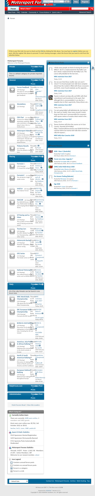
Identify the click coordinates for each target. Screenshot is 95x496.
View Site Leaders (33, 405)
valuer (37, 455)
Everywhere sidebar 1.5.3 (69, 195)
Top (88, 481)
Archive (73, 481)
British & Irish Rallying (25, 323)
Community (32, 12)
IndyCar (20, 189)
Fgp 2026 (57, 184)
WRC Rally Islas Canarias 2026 (64, 135)
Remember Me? (50, 5)
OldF (26, 428)
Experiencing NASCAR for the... (39, 202)
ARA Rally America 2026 (38, 344)
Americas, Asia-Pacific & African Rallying (25, 343)
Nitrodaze (63, 179)
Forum (13, 9)
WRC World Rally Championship (23, 298)
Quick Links (56, 12)
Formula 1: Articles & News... (38, 166)
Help (76, 2)
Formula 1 (20, 164)
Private (12, 67)
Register (85, 2)
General (12, 80)
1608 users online (31, 418)
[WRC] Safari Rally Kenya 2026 (64, 167)
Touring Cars (21, 229)
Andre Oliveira (64, 169)
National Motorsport (24, 270)
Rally (11, 284)
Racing (12, 157)
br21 (18, 428)
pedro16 (32, 428)
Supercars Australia (38, 230)
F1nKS (62, 154)
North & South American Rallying (23, 356)
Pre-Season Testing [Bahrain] (63, 176)
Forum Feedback (23, 87)
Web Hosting (81, 481)
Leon (22, 428)
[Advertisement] (49, 34)
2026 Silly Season (38, 190)
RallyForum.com (15, 386)
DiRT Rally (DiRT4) (38, 105)
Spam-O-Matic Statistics (20, 432)
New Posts (11, 12)
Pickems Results (23, 146)
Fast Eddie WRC (65, 161)
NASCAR (20, 200)
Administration (15, 394)
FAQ (18, 12)
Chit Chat (20, 117)
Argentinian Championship (40, 356)
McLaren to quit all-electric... (39, 177)
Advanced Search (85, 12)
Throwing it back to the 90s (39, 133)
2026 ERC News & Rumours (38, 312)
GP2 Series (21, 253)
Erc (36, 146)
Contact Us (50, 481)
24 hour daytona (38, 216)
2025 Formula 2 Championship (40, 255)
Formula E (20, 175)
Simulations (21, 104)
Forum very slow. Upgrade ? (63, 159)
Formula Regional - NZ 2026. (38, 272)
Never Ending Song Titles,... (39, 119)
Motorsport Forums (62, 481)
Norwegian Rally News (38, 371)
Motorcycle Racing (24, 240)
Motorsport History (24, 131)
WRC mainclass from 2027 (38, 299)
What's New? (25, 9)
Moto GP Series (38, 241)
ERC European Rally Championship (24, 311)
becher (13, 428)
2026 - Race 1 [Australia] (62, 151)
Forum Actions (44, 12)
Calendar (24, 12)
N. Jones (62, 186)
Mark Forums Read (18, 405)
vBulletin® (49, 490)
